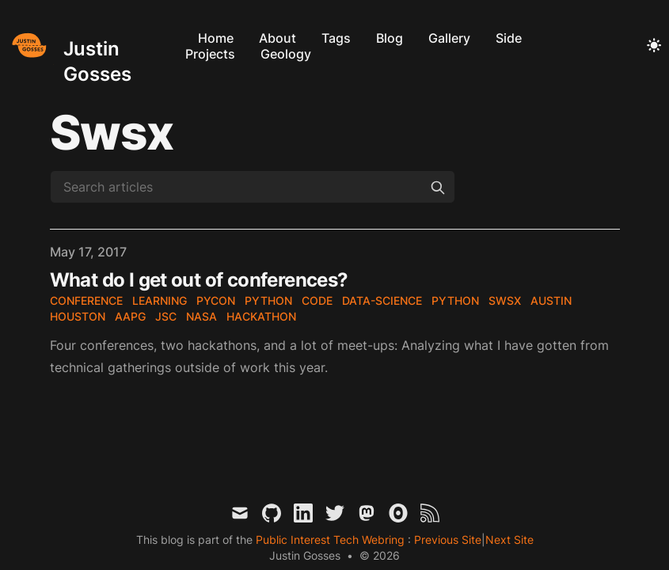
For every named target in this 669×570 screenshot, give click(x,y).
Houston (77, 316)
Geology (285, 54)
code (317, 300)
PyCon (215, 300)
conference (86, 300)
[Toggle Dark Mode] (654, 46)
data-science (382, 300)
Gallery (449, 38)
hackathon (261, 316)
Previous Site (446, 539)
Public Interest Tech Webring (332, 539)
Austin (551, 300)
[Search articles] (252, 186)
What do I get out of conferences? (199, 279)
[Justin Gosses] (92, 45)
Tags (336, 38)
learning (159, 300)
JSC (166, 316)
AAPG (130, 316)
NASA (201, 316)
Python (268, 300)
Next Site (509, 539)
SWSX (504, 300)
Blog (389, 38)
